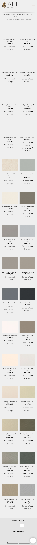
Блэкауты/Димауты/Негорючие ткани (21, 14)
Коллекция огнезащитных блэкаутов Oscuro (18, 19)
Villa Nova (6, 14)
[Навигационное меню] (33, 5)
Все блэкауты (17, 17)
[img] (15, 525)
